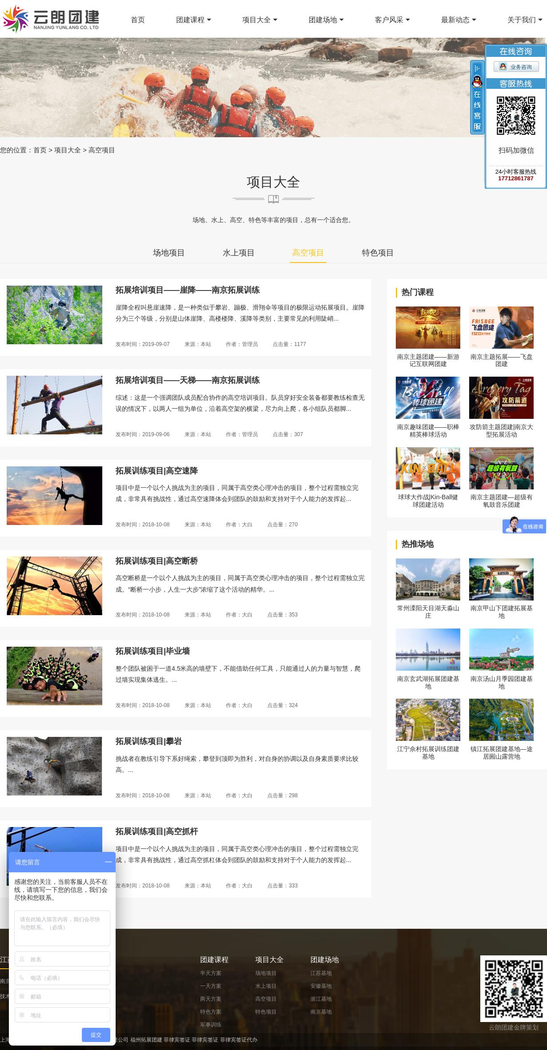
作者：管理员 (242, 344)
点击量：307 (288, 434)
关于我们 (521, 20)
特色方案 (210, 1012)
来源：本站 (198, 344)
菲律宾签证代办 (238, 1040)
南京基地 (321, 1012)
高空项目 (101, 150)
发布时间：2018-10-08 (142, 524)
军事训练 (210, 1025)
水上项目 (239, 252)
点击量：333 (282, 886)
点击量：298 (282, 795)
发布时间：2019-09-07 (142, 344)
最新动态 (455, 20)
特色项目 (378, 252)
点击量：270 (282, 524)
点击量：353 (282, 615)
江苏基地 (321, 973)
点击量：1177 (289, 344)
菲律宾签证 (177, 1040)
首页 (138, 20)
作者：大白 (239, 524)
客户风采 (389, 20)
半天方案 (210, 973)
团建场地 (323, 20)
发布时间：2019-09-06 (142, 434)
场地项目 (169, 252)
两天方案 (210, 999)
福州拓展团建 (146, 1040)
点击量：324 (282, 705)
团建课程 (190, 20)
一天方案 (210, 986)
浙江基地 (321, 999)
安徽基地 (321, 986)
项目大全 (256, 20)
